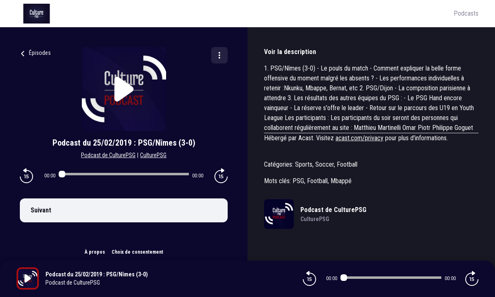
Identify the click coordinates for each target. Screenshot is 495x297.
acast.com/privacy (359, 138)
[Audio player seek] (124, 174)
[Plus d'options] (219, 55)
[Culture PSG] (235, 14)
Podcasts (466, 13)
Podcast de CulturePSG (108, 155)
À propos (95, 252)
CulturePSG (153, 155)
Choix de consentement (137, 252)
